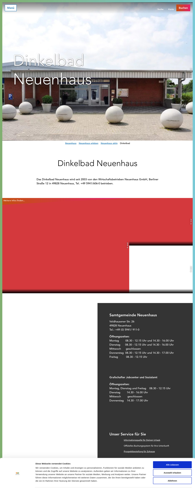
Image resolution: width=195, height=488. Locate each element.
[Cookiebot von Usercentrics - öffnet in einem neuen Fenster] (17, 483)
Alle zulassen (172, 455)
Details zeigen (144, 482)
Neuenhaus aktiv (109, 143)
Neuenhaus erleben (88, 143)
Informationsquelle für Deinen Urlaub (142, 440)
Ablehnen (172, 471)
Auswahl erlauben (172, 463)
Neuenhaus (70, 143)
